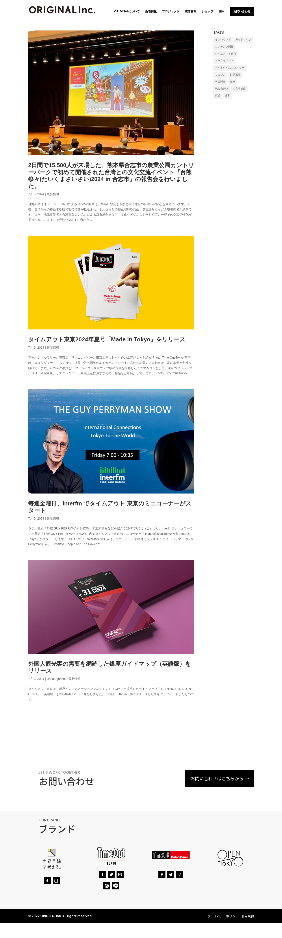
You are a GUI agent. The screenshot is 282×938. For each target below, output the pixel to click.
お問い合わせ (241, 11)
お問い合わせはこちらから (215, 778)
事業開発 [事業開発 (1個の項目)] (220, 81)
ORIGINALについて (127, 11)
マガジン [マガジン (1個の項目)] (220, 74)
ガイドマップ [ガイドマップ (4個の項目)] (243, 39)
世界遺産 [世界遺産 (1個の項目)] (235, 74)
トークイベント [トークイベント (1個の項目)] (224, 60)
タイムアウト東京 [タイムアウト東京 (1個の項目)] (225, 53)
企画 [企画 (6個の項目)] (232, 81)
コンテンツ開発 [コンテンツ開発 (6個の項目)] (224, 46)
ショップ (207, 11)
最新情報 (53, 194)
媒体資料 (190, 11)
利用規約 (247, 916)
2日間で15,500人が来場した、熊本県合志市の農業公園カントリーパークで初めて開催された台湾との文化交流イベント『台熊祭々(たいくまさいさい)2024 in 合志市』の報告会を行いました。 (111, 175)
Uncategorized (57, 679)
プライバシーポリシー (223, 916)
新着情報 (151, 11)
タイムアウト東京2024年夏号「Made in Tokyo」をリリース (107, 339)
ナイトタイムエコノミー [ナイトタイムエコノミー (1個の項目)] (229, 67)
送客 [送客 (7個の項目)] (227, 95)
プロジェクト (170, 11)
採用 (221, 11)
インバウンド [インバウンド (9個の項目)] (223, 39)
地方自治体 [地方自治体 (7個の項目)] (221, 88)
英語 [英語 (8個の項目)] (217, 95)
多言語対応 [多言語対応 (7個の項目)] (239, 88)
